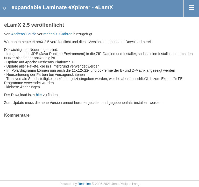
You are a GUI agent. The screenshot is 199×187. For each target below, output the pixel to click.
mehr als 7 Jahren (58, 34)
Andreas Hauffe (23, 34)
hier (39, 95)
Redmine (84, 184)
